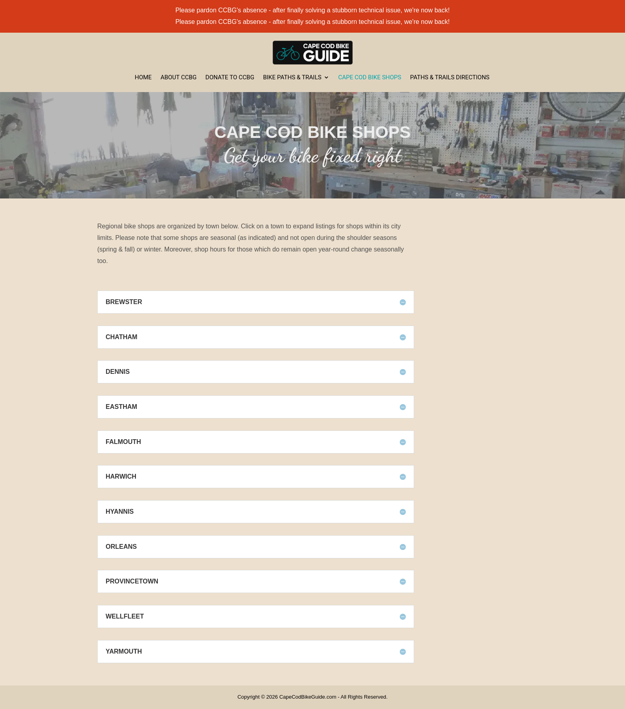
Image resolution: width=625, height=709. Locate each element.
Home (143, 78)
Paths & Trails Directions (449, 78)
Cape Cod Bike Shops (369, 78)
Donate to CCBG (229, 78)
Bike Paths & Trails (292, 78)
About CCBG (179, 78)
